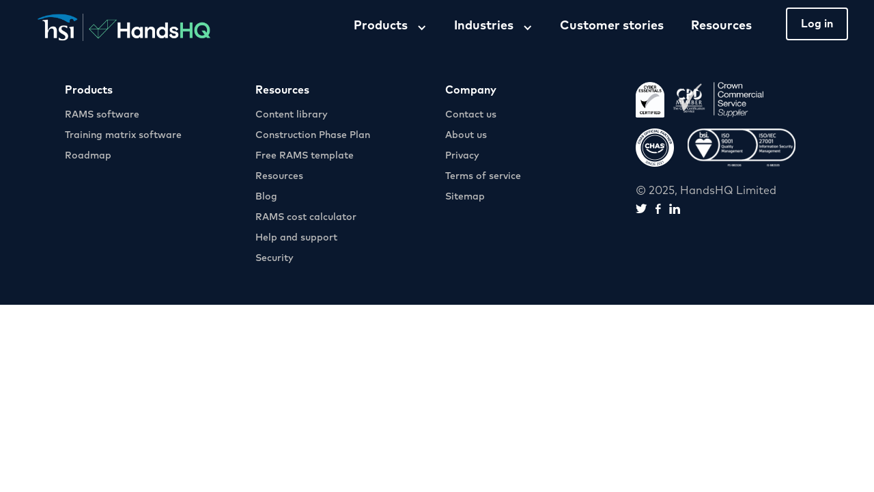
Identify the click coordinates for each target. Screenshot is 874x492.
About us (466, 135)
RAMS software (102, 115)
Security (274, 258)
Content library (291, 115)
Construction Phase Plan (312, 135)
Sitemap (465, 197)
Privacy (462, 156)
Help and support (296, 238)
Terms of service (483, 176)
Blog (266, 197)
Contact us (470, 115)
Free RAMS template (304, 156)
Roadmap (88, 156)
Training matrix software (123, 135)
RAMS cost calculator (305, 217)
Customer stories (612, 26)
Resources (721, 26)
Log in (817, 23)
